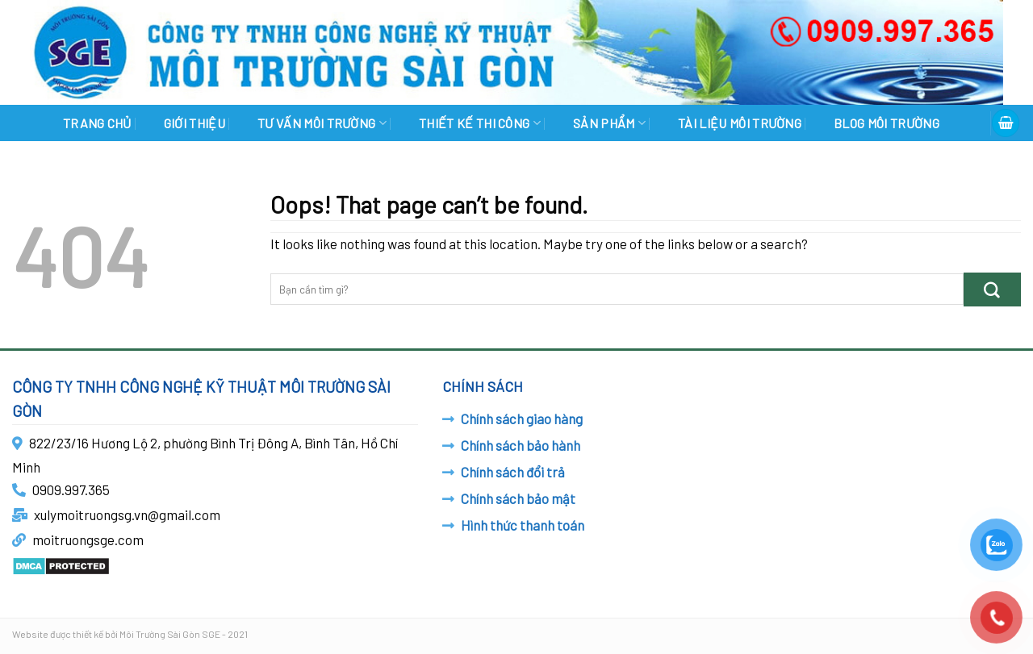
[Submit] (992, 289)
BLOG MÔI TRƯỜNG (886, 123)
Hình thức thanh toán (522, 525)
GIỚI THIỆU (194, 123)
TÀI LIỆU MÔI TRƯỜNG (739, 123)
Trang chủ (97, 123)
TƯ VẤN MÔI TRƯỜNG (322, 123)
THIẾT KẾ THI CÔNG (480, 123)
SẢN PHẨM (609, 123)
